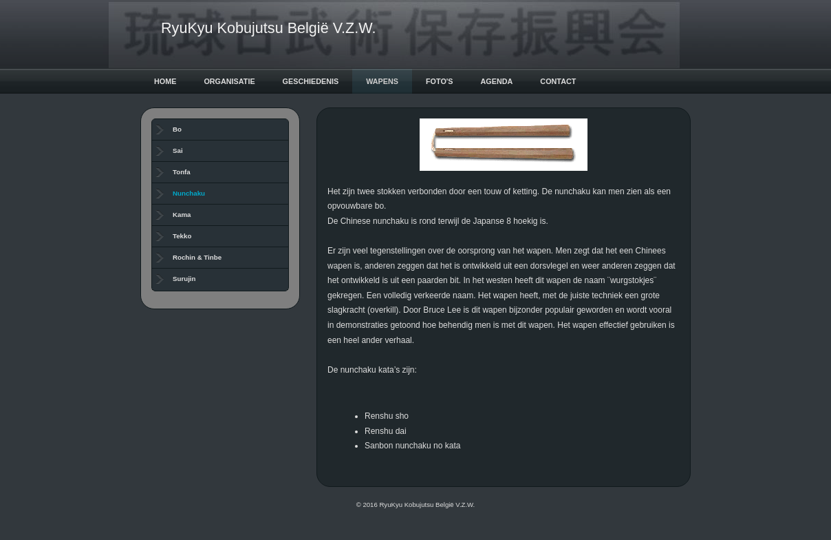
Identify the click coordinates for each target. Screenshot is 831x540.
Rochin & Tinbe (197, 257)
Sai (178, 150)
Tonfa (182, 172)
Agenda (497, 81)
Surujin (184, 278)
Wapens (382, 81)
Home (165, 81)
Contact (558, 81)
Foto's (439, 81)
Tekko (182, 236)
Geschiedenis (311, 81)
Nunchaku (189, 193)
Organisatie (229, 81)
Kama (182, 214)
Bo (177, 129)
